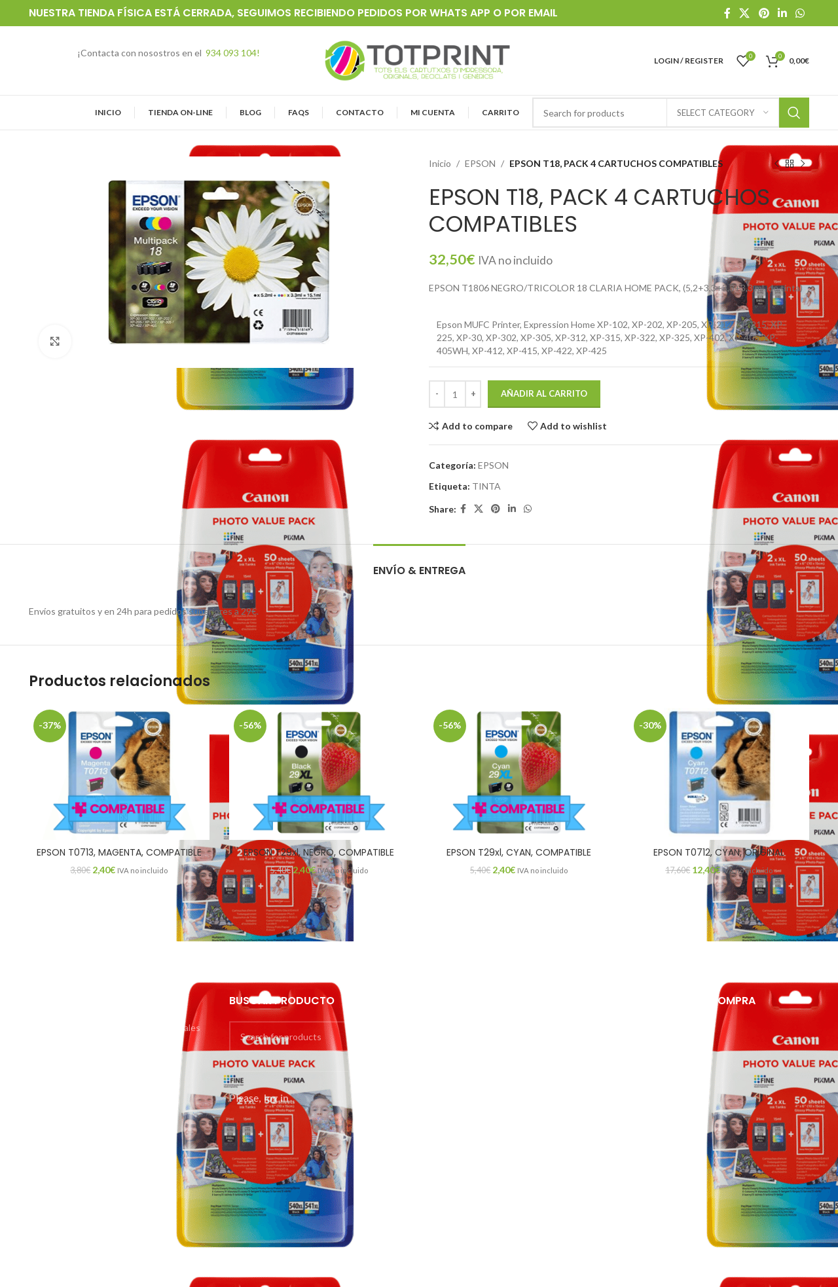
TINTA (486, 486)
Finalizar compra (61, 1231)
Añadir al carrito (544, 393)
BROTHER (450, 1026)
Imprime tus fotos (65, 1073)
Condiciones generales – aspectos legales (114, 1027)
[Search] (319, 1036)
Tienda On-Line (61, 1140)
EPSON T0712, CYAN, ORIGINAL (718, 852)
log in (276, 1098)
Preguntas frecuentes (74, 1095)
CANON (446, 1049)
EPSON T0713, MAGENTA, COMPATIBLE (119, 852)
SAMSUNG (451, 1119)
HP (435, 1096)
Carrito (43, 1254)
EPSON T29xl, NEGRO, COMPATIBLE (319, 852)
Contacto (48, 1208)
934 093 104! (233, 52)
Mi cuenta (49, 1163)
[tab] (419, 564)
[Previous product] (776, 163)
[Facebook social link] (727, 13)
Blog (38, 1186)
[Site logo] (419, 59)
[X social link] (744, 13)
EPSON (480, 163)
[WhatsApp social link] (800, 13)
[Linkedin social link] (782, 13)
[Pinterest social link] (763, 13)
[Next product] (802, 163)
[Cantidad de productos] (455, 394)
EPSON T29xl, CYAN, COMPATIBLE (518, 852)
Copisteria (50, 1050)
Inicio (440, 163)
